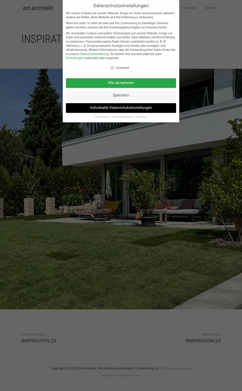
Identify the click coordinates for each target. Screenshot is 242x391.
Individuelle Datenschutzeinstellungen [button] (121, 105)
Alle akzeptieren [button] (121, 80)
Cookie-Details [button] (102, 114)
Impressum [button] (141, 114)
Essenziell (119, 65)
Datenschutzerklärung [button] (123, 114)
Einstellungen (75, 55)
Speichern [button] (121, 92)
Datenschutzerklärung (94, 51)
